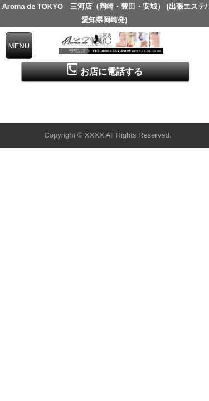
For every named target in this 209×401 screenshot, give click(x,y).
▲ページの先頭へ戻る (167, 113)
